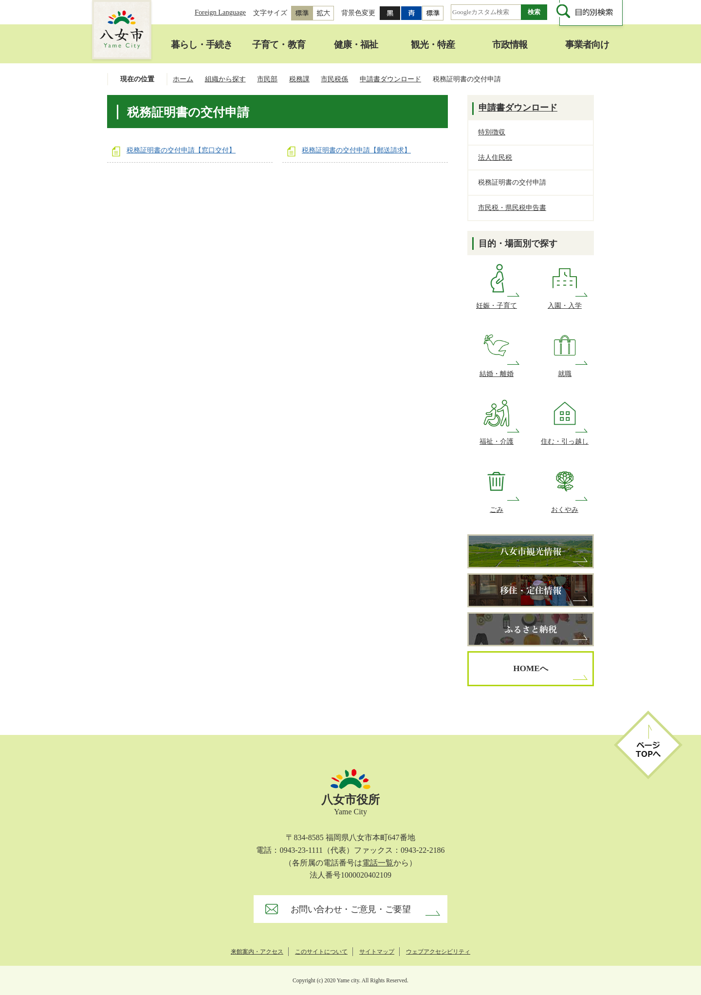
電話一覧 (377, 863)
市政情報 (509, 44)
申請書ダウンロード (390, 79)
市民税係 (334, 79)
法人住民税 (495, 157)
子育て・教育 (278, 44)
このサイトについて (321, 951)
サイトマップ (376, 951)
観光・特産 (433, 44)
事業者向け (587, 44)
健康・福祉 (356, 44)
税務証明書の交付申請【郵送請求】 (356, 150)
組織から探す (225, 79)
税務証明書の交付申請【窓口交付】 (181, 150)
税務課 (299, 79)
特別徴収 (491, 132)
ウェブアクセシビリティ (438, 951)
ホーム (183, 79)
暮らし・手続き (201, 44)
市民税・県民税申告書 (512, 207)
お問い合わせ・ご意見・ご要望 (351, 909)
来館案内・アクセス (257, 951)
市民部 (267, 79)
